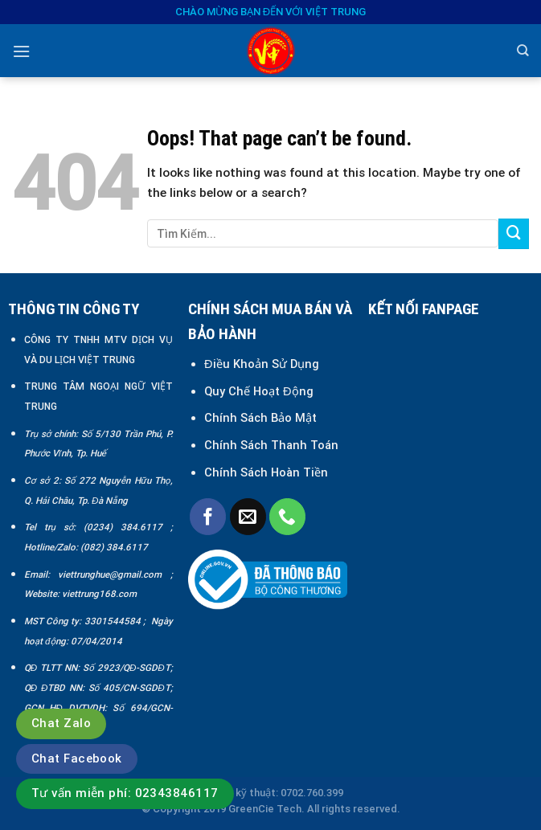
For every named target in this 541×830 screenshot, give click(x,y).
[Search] (523, 50)
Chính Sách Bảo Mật (262, 418)
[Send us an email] (248, 516)
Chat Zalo (61, 723)
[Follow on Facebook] (208, 516)
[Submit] (513, 234)
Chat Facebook (76, 758)
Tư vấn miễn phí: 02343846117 (125, 793)
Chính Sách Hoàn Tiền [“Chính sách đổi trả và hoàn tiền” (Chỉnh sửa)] (266, 472)
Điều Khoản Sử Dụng (261, 364)
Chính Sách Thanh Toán (271, 445)
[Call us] (287, 516)
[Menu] (21, 51)
